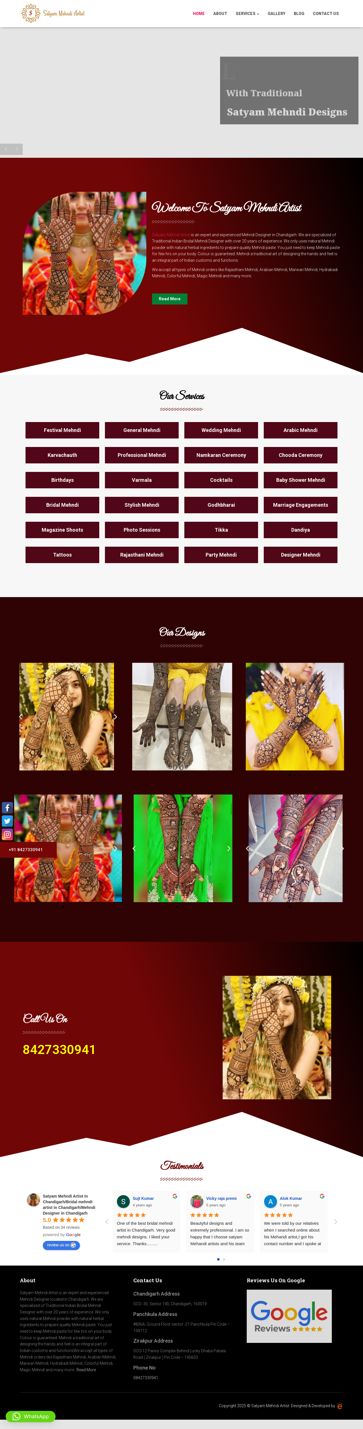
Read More (86, 1370)
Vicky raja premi (221, 1198)
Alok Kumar (291, 1198)
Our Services (181, 396)
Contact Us (326, 13)
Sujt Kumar (143, 1198)
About (220, 13)
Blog (299, 13)
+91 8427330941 (23, 849)
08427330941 (145, 1377)
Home (199, 13)
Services (247, 13)
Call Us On (45, 1020)
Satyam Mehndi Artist (171, 235)
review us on (61, 1245)
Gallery (276, 13)
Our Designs (181, 633)
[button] (20, 716)
